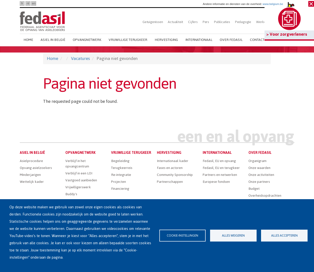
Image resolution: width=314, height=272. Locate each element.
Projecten (118, 181)
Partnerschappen (170, 181)
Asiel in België (53, 39)
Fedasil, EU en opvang (219, 161)
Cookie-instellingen (182, 235)
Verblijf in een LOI (78, 173)
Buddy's (71, 194)
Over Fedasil (231, 39)
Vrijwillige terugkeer (128, 39)
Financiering (120, 188)
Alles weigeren (233, 235)
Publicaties (222, 22)
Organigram (257, 161)
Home (28, 39)
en (34, 3)
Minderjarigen (30, 174)
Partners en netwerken (220, 174)
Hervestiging (166, 39)
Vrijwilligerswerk (78, 187)
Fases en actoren (170, 167)
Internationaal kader (172, 161)
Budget (254, 188)
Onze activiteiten (261, 174)
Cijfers (193, 22)
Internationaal (198, 39)
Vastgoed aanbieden (81, 180)
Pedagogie (243, 22)
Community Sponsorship (175, 174)
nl (28, 3)
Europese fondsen (216, 181)
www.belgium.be (273, 3)
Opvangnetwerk (87, 39)
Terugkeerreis (121, 167)
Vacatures (80, 58)
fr (22, 3)
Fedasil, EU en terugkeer (221, 167)
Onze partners (259, 181)
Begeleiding (120, 161)
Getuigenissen (153, 22)
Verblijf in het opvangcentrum (77, 164)
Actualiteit (175, 22)
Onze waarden (259, 167)
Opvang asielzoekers (36, 167)
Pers (206, 22)
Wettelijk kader (32, 181)
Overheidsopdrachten (264, 195)
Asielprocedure (31, 161)
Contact (257, 39)
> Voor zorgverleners (286, 34)
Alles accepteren (284, 235)
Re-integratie (121, 174)
